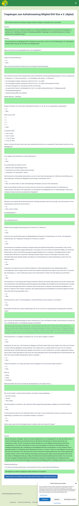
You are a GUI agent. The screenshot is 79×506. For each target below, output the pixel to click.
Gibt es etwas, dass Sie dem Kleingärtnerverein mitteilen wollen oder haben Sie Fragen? (29, 424)
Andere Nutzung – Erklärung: (12, 96)
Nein (7, 63)
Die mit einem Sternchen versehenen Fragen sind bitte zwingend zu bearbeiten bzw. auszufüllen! (39, 22)
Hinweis (6, 27)
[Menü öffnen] (75, 3)
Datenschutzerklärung (11, 464)
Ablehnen (56, 499)
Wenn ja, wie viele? (9, 115)
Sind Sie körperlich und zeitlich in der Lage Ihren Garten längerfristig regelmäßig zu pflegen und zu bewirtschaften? (37, 404)
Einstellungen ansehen (70, 499)
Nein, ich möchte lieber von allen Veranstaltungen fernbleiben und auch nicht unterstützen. (32, 183)
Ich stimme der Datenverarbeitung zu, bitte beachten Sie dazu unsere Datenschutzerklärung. (32, 467)
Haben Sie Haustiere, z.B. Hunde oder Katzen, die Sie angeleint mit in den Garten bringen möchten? (33, 363)
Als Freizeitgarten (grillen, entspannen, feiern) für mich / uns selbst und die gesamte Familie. (32, 83)
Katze (7, 375)
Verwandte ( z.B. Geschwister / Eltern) (17, 172)
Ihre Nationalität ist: (10, 212)
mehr (7, 127)
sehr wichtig (9, 400)
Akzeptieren (45, 499)
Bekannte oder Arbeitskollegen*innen (16, 167)
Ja (6, 60)
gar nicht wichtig (10, 396)
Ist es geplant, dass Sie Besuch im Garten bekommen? (20, 156)
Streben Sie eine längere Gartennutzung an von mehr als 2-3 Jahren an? (25, 227)
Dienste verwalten (43, 495)
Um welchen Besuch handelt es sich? (15, 165)
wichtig (8, 398)
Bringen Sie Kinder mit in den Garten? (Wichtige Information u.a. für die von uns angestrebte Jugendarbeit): (35, 106)
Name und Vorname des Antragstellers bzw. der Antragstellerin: (23, 50)
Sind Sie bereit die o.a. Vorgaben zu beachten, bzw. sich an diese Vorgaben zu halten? (29, 336)
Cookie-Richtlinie (57, 503)
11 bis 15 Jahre (10, 138)
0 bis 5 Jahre (9, 133)
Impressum (13, 502)
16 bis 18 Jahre (10, 140)
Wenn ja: (6, 372)
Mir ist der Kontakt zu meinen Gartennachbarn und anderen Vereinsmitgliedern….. (28, 393)
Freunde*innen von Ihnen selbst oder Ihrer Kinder (20, 170)
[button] (76, 483)
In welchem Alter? (9, 131)
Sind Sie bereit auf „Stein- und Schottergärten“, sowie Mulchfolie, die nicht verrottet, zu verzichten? (33, 300)
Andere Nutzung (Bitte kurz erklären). (16, 93)
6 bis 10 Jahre (10, 136)
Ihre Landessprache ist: (11, 220)
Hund (7, 377)
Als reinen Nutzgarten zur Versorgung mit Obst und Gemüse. (23, 86)
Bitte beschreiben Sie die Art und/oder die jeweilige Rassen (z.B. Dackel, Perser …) (28, 383)
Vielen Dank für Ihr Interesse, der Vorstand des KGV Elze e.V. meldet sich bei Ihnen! (31, 476)
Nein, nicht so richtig (12, 209)
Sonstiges (8, 380)
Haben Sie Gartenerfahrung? (13, 57)
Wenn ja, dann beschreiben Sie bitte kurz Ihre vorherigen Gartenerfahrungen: (26, 66)
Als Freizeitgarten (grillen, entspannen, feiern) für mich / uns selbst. (25, 81)
